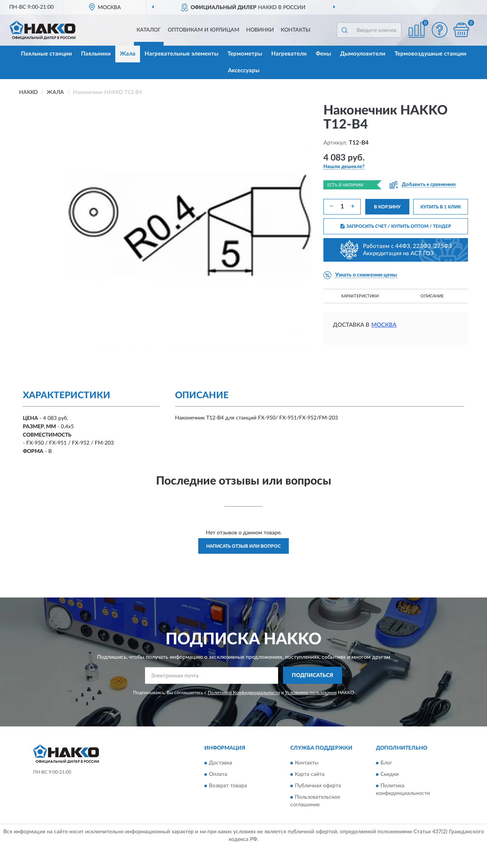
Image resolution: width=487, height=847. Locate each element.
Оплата (218, 774)
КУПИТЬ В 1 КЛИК (440, 207)
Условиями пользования (311, 692)
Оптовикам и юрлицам (203, 30)
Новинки (260, 30)
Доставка (220, 763)
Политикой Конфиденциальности (244, 692)
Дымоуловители (362, 54)
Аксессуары (243, 70)
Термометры (245, 54)
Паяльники (96, 54)
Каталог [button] (149, 30)
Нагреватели (289, 54)
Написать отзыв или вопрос (243, 546)
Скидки (389, 774)
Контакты (295, 30)
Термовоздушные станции (430, 54)
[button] (439, 30)
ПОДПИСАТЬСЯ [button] (312, 675)
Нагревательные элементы (181, 54)
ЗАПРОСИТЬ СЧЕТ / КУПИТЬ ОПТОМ (396, 226)
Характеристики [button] (360, 296)
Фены (323, 54)
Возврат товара (228, 785)
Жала (127, 54)
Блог (386, 763)
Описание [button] (432, 296)
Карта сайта (310, 774)
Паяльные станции (46, 54)
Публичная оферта (318, 785)
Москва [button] (383, 325)
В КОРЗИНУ (387, 207)
